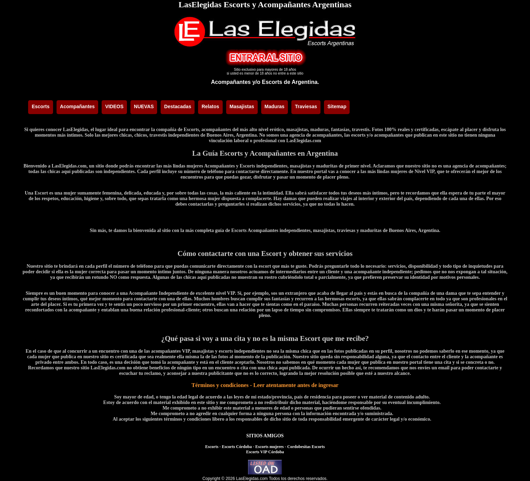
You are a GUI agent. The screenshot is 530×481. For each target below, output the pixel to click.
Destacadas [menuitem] (177, 106)
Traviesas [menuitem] (306, 106)
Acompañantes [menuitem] (77, 106)
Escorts (212, 446)
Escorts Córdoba (237, 446)
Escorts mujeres (269, 446)
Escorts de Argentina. (290, 82)
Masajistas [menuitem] (242, 106)
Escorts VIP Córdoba (265, 451)
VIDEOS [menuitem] (114, 106)
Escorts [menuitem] (40, 106)
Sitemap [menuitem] (336, 106)
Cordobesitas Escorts (306, 446)
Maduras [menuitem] (275, 106)
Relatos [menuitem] (210, 106)
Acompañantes (231, 82)
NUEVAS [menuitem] (144, 106)
